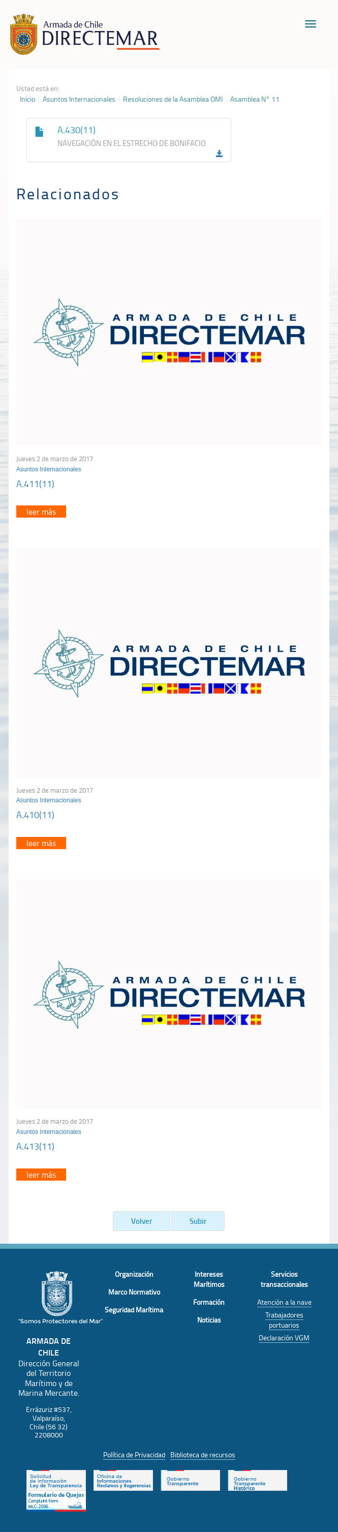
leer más (41, 511)
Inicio (27, 99)
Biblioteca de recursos (202, 1454)
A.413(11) (35, 1146)
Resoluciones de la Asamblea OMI (173, 99)
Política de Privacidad (134, 1454)
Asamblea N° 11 (255, 99)
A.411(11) (35, 483)
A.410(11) (35, 814)
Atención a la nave (284, 1302)
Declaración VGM (284, 1337)
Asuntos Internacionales (79, 99)
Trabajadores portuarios (284, 1320)
